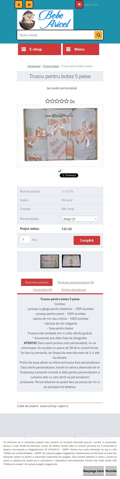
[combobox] (80, 219)
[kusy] (25, 239)
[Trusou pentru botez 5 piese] (60, 106)
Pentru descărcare (73, 289)
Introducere (34, 66)
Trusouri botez (51, 66)
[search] (98, 35)
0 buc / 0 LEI (91, 5)
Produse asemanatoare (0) (76, 282)
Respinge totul (93, 470)
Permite (111, 470)
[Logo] (45, 20)
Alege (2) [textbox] (69, 218)
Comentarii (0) (42, 289)
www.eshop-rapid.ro (54, 405)
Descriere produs (36, 282)
